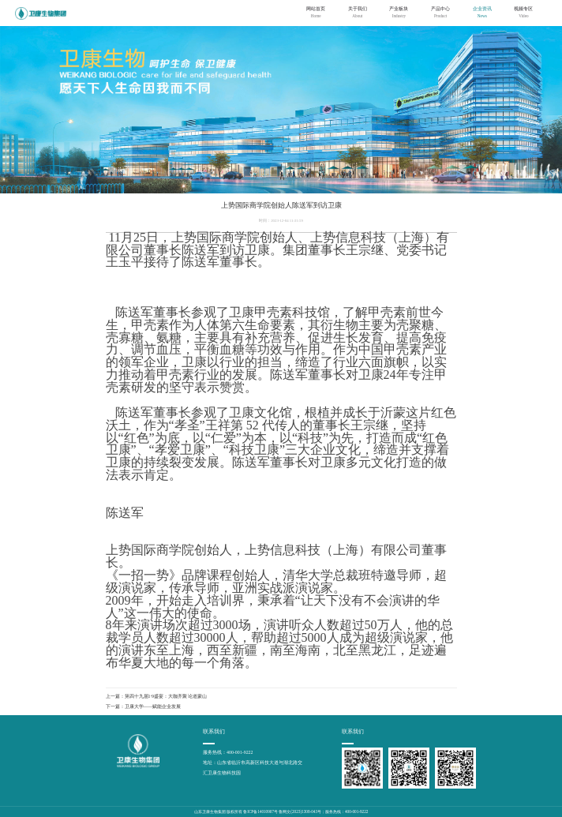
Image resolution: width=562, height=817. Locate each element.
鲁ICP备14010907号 (260, 811)
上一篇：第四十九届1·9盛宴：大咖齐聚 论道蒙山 (157, 696)
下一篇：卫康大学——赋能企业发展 (144, 706)
